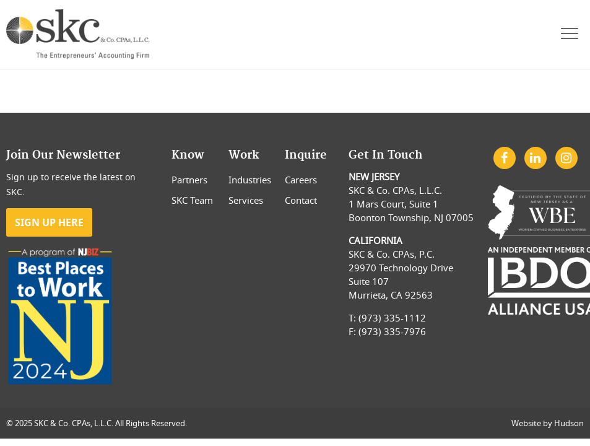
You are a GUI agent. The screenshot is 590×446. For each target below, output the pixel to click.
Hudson (569, 423)
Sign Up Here (49, 222)
